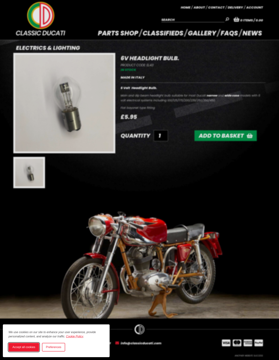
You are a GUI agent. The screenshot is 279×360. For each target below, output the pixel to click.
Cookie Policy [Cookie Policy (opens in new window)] (74, 336)
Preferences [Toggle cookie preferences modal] (53, 347)
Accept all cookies (23, 347)
